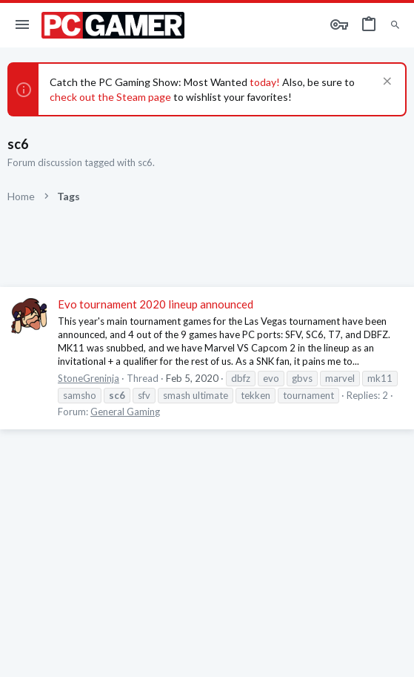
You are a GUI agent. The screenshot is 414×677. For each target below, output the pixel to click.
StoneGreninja (88, 378)
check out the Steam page (110, 96)
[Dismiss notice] (385, 82)
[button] (22, 25)
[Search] (395, 25)
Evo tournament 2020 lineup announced (155, 304)
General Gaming (125, 411)
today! (263, 82)
